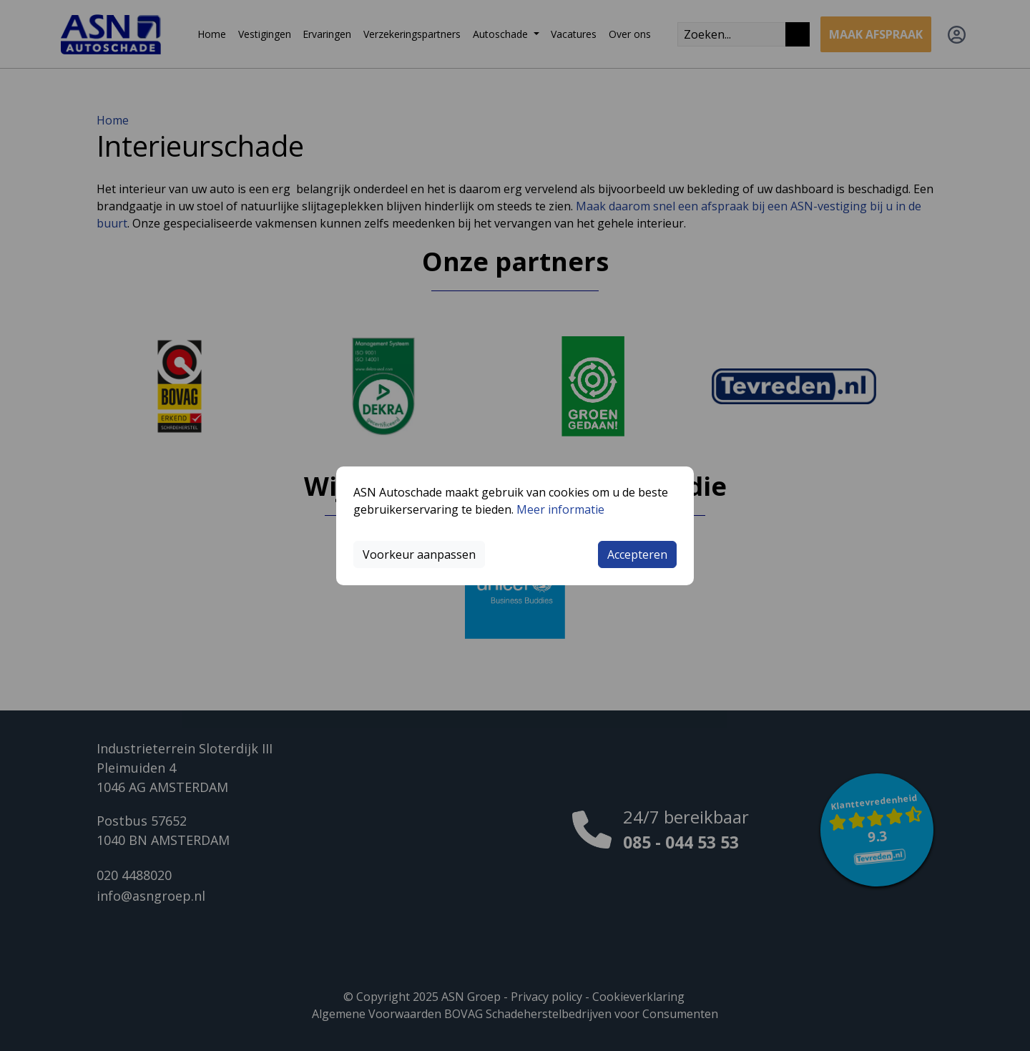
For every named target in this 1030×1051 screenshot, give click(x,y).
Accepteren (637, 554)
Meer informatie (560, 509)
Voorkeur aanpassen (419, 554)
